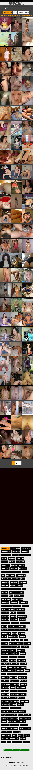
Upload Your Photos (14, 762)
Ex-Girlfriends (5, 606)
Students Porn (12, 721)
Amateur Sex (24, 551)
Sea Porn (23, 694)
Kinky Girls (12, 643)
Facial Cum (25, 606)
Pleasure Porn (22, 677)
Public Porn (24, 684)
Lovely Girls (25, 646)
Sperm (21, 718)
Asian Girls (22, 555)
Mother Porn (13, 657)
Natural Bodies (22, 660)
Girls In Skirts (15, 623)
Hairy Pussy (12, 626)
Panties (27, 670)
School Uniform (15, 694)
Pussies (13, 687)
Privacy (16, 765)
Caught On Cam (10, 575)
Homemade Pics (23, 629)
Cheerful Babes (15, 578)
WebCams (20, 12)
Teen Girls (4, 728)
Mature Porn (4, 653)
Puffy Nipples (5, 687)
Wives (9, 742)
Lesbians (8, 646)
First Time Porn (20, 609)
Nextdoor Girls (15, 663)
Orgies (3, 670)
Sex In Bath (21, 697)
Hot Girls (3, 636)
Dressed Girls (5, 602)
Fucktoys (13, 616)
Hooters (14, 633)
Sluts (19, 714)
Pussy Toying (5, 691)
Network (27, 12)
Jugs (26, 640)
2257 (11, 765)
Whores (3, 742)
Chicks (23, 578)
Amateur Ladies (26, 548)
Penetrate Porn (22, 674)
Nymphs (10, 667)
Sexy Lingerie (5, 708)
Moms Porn (4, 657)
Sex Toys (13, 704)
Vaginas (27, 735)
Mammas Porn (5, 650)
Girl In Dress (14, 619)
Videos (15, 12)
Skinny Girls (22, 711)
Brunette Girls (17, 572)
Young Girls (26, 742)
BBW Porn (12, 561)
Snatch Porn (14, 718)
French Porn (21, 612)
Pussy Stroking (21, 687)
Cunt (23, 589)
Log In (30, 0)
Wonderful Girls (17, 742)
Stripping (3, 721)
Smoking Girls (5, 718)
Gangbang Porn (22, 616)
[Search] (16, 7)
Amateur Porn (16, 551)
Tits (29, 728)
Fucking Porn (5, 616)
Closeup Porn (14, 582)
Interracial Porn (5, 640)
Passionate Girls (11, 674)
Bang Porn (4, 561)
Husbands (22, 636)
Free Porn (13, 612)
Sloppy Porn (13, 714)
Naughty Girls (5, 663)
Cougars (12, 585)
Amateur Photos (8, 12)
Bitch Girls (14, 565)
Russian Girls (5, 694)
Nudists (3, 667)
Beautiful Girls (20, 561)
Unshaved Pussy (5, 735)
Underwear (9, 732)
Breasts (9, 572)
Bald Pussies (20, 558)
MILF (17, 653)
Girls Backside (5, 623)
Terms (6, 765)
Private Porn (15, 684)
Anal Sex (14, 555)
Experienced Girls (16, 606)
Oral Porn (16, 667)
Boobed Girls (22, 568)
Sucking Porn (21, 721)
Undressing (17, 732)
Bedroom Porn (5, 565)
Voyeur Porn (4, 738)
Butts (2, 575)
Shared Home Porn (16, 708)
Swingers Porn (15, 725)
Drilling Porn (14, 602)
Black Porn (22, 565)
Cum (19, 589)
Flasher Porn (4, 612)
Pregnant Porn (14, 680)
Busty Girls (25, 572)
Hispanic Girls (5, 629)
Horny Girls (22, 633)
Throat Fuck (23, 728)
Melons (12, 653)
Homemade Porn (5, 633)
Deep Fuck (4, 595)
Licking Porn (16, 646)
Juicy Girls (4, 643)
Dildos (11, 595)
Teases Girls (24, 725)
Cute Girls (20, 592)
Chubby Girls (5, 582)
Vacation (20, 735)
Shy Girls (14, 711)
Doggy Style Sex (5, 599)
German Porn (5, 619)
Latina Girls (27, 643)
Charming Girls (21, 575)
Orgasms (23, 667)
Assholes (4, 558)
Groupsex (4, 626)
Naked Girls (4, 660)
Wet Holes (23, 738)
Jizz (22, 640)
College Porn (4, 585)
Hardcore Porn (21, 626)
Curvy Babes (12, 592)
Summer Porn (5, 725)
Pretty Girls (23, 680)
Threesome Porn (13, 728)
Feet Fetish (11, 609)
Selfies (3, 697)
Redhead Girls (22, 691)
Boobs (3, 572)
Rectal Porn (14, 691)
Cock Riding (23, 582)
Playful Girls (13, 677)
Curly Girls (4, 592)
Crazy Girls (20, 585)
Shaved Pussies (5, 711)
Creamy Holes (5, 589)
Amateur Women (5, 555)
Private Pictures (5, 684)
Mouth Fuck (21, 657)
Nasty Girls (13, 660)
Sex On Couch (24, 701)
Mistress (22, 653)
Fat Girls (3, 609)
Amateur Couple (15, 548)
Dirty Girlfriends (19, 595)
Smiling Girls (26, 714)
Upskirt (14, 735)
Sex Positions (5, 704)
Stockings (27, 718)
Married (13, 650)
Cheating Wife (5, 578)
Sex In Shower (5, 701)
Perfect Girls (4, 677)
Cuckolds (13, 589)
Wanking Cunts (14, 738)
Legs (2, 646)
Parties (3, 674)
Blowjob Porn (13, 568)
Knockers (19, 643)
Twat (2, 732)
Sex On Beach (15, 701)
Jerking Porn (15, 640)
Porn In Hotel (5, 680)
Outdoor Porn (19, 670)
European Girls (23, 602)
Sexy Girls (20, 704)
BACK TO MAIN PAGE (7, 757)
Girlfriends (22, 619)
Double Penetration (17, 599)
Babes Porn (11, 558)
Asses (28, 555)
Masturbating (20, 650)
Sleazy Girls (4, 714)
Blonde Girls (4, 568)
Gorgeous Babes (25, 623)
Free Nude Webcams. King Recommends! (16, 750)
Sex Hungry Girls (11, 697)
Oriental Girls (10, 670)
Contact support (24, 765)
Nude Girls (23, 663)
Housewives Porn (13, 636)
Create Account (24, 0)
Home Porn (14, 629)
